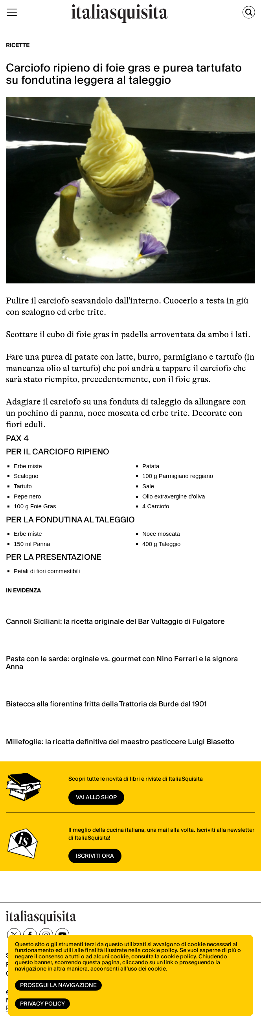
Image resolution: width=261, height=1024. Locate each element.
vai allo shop (96, 797)
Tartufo (23, 486)
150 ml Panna (32, 543)
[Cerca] (249, 12)
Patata (150, 466)
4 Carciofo (155, 506)
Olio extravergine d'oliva (173, 496)
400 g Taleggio (161, 543)
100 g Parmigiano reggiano (177, 475)
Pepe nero (27, 496)
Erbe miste (28, 466)
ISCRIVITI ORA (95, 856)
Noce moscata (161, 533)
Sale (148, 486)
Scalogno (26, 475)
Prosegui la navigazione (58, 985)
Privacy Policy (42, 1004)
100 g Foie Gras (35, 506)
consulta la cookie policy (163, 956)
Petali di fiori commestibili (47, 571)
